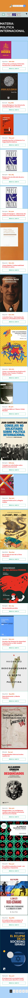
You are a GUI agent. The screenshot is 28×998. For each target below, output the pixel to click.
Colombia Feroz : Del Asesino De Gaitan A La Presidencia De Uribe (13, 317)
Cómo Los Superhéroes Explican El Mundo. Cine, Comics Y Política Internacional (14, 373)
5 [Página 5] (23, 991)
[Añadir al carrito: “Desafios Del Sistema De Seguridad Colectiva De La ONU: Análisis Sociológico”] (14, 648)
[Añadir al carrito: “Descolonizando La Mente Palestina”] (14, 701)
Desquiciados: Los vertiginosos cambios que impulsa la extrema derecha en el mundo (13, 812)
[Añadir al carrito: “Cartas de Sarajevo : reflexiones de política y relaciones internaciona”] (14, 218)
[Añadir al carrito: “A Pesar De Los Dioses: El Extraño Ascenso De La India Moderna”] (14, 68)
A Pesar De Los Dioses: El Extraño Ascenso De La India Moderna (13, 64)
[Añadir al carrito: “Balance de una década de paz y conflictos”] (14, 182)
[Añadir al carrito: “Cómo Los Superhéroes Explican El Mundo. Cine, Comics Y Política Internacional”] (14, 378)
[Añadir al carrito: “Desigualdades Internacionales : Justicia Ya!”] (14, 759)
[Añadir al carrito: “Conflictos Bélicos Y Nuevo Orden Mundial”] (14, 414)
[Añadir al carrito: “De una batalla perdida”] (14, 611)
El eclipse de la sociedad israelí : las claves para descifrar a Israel (13, 979)
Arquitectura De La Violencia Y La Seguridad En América (13, 141)
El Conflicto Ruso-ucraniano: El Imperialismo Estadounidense (12, 921)
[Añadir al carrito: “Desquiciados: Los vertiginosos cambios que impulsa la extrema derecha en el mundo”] (14, 817)
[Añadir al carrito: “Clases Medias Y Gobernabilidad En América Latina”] (14, 270)
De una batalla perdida (10, 608)
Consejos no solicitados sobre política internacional (12, 466)
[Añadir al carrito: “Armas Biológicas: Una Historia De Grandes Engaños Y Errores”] (14, 110)
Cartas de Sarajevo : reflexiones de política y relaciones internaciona (14, 214)
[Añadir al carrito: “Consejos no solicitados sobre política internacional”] (14, 470)
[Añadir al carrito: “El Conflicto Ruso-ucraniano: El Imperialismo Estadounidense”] (14, 925)
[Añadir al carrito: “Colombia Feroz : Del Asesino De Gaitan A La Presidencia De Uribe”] (14, 322)
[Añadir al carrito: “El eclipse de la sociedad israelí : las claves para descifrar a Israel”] (14, 983)
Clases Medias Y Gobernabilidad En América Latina (13, 266)
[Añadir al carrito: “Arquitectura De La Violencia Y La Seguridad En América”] (14, 145)
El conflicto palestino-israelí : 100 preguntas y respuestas (13, 867)
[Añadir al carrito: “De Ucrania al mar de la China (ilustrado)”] (14, 559)
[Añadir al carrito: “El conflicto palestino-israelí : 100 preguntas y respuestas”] (14, 871)
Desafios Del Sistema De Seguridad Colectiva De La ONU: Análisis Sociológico (14, 643)
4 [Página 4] (20, 991)
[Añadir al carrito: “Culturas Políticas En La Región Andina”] (14, 505)
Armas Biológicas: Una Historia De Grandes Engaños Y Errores (13, 106)
